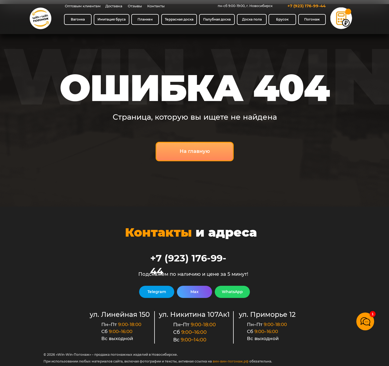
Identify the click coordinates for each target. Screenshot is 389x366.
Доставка (113, 6)
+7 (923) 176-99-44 (306, 5)
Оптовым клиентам (82, 6)
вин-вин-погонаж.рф (231, 361)
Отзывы (135, 6)
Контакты (156, 6)
